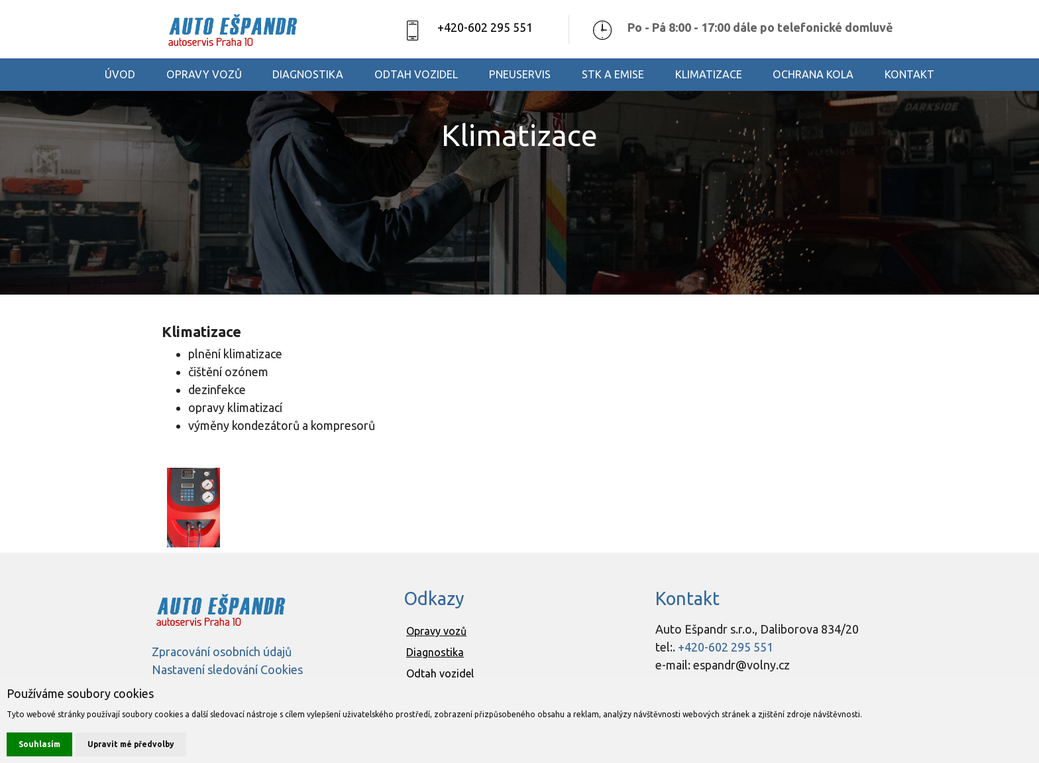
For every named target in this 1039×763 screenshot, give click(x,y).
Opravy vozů (436, 631)
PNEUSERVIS (520, 74)
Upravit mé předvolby (130, 744)
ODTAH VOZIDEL (416, 74)
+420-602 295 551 (485, 27)
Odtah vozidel (440, 673)
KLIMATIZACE (708, 74)
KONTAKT (909, 74)
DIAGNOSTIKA (307, 74)
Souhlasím (39, 744)
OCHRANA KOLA (813, 74)
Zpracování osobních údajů (222, 651)
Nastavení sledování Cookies (227, 669)
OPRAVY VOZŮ (204, 74)
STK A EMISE (613, 74)
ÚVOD (120, 74)
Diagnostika (435, 652)
